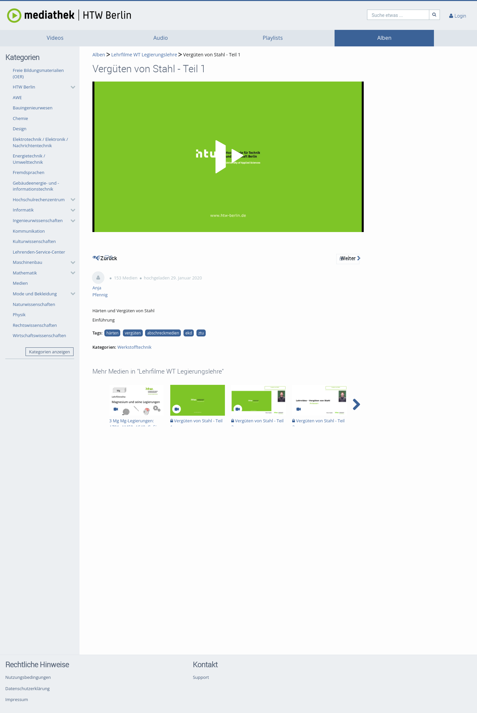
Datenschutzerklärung (27, 688)
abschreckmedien (163, 332)
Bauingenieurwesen (33, 108)
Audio (160, 37)
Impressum (16, 699)
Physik (19, 315)
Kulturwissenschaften (34, 241)
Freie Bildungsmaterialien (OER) (38, 73)
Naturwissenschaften (34, 304)
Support (201, 677)
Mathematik (25, 273)
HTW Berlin (24, 87)
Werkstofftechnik (134, 347)
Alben (384, 37)
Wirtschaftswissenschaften (39, 335)
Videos (55, 37)
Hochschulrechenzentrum (39, 200)
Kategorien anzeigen (49, 352)
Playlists (273, 37)
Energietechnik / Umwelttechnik (29, 159)
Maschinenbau (27, 262)
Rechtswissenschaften (35, 325)
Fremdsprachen (28, 172)
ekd (189, 332)
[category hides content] (71, 87)
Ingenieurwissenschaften (38, 220)
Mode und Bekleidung (35, 294)
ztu (201, 332)
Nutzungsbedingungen (28, 677)
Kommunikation (29, 231)
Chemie (20, 118)
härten (112, 332)
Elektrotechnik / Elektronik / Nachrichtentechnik (40, 142)
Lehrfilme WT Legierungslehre (144, 54)
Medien (20, 283)
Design (19, 129)
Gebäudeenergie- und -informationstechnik (36, 186)
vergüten (133, 332)
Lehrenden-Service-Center (39, 252)
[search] (398, 15)
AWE (17, 97)
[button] (42, 87)
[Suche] (434, 15)
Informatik (23, 210)
